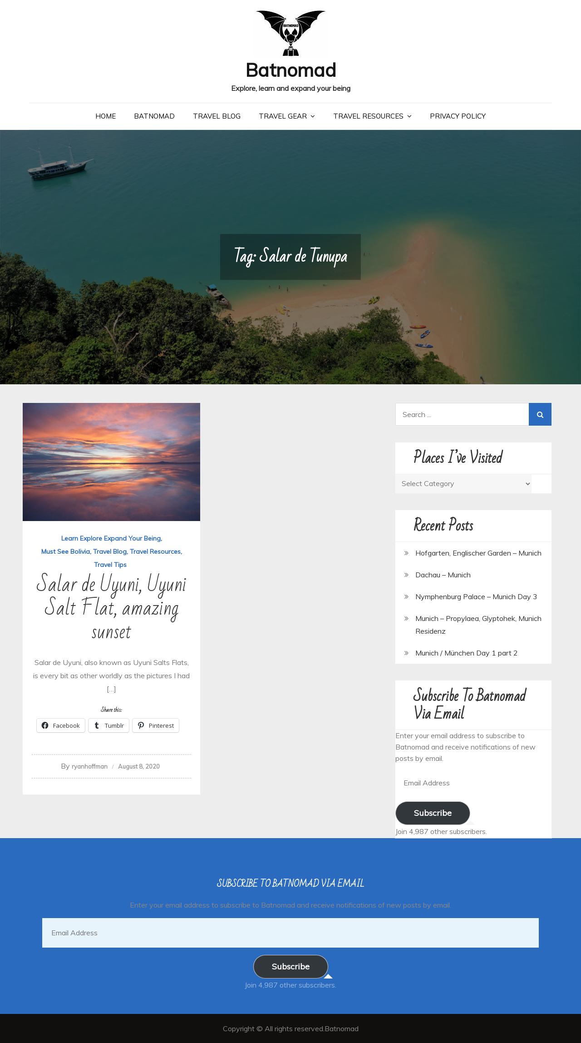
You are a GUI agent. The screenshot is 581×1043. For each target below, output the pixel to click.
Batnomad (290, 70)
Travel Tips (110, 565)
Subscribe (433, 813)
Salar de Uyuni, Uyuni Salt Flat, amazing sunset (112, 608)
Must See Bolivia (65, 551)
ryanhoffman (90, 766)
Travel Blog (217, 116)
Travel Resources (368, 116)
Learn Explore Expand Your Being (111, 538)
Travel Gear (283, 116)
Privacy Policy (458, 116)
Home (105, 116)
